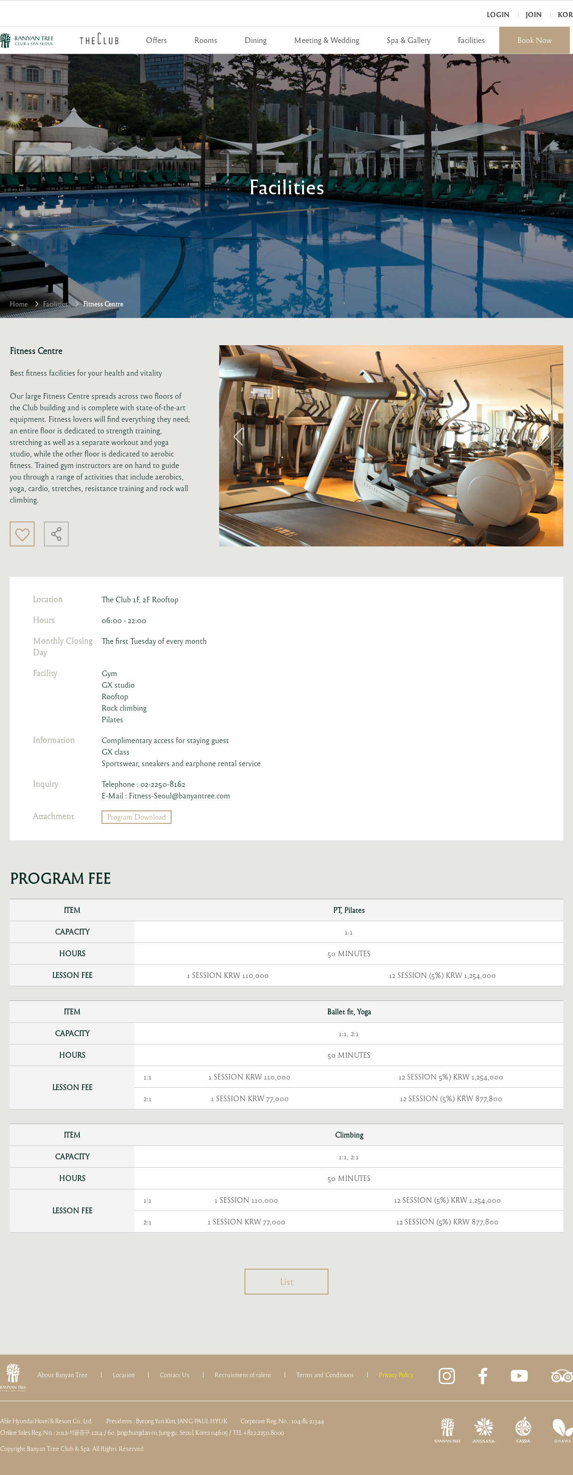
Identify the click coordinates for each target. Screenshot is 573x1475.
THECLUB (99, 38)
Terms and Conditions (325, 1375)
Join (533, 14)
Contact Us (175, 1375)
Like (22, 534)
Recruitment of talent (243, 1375)
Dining (256, 40)
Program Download (136, 816)
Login (498, 14)
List (286, 1281)
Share (56, 534)
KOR (565, 14)
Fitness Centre (103, 304)
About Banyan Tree (62, 1375)
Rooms (205, 40)
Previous (238, 436)
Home (19, 304)
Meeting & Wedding (326, 40)
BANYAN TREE (27, 40)
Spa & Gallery (408, 40)
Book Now (534, 40)
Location (124, 1375)
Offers (156, 40)
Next (544, 436)
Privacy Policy (396, 1375)
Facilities (471, 40)
